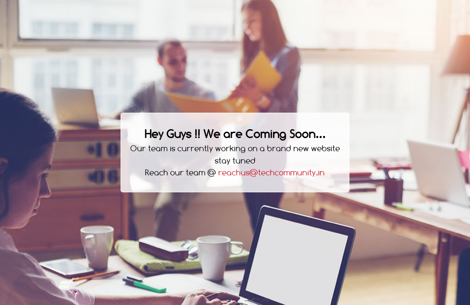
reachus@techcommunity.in (271, 172)
